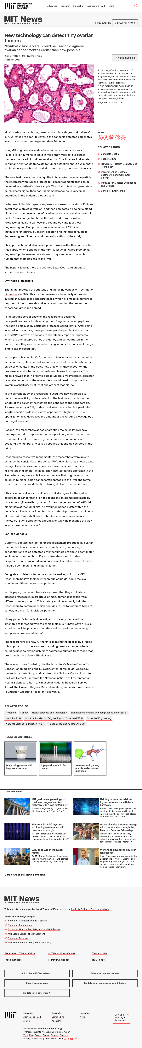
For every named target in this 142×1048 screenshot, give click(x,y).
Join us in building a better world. (121, 1017)
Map (31, 1035)
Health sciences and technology (49, 712)
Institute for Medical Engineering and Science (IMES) (54, 718)
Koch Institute (108, 158)
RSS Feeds (98, 959)
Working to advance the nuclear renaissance (118, 851)
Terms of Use (99, 953)
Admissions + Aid (96, 6)
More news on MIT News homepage (24, 874)
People (46, 1035)
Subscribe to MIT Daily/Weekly (37, 973)
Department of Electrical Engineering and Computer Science (115, 175)
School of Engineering (113, 190)
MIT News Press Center (61, 953)
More (112, 6)
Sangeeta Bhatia (110, 153)
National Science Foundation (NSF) (25, 723)
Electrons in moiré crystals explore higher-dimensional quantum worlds (47, 827)
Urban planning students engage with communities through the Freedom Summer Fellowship (118, 827)
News (82, 1017)
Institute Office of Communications (90, 909)
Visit (25, 1035)
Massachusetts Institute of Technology (42, 1028)
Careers (55, 1035)
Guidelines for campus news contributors (105, 983)
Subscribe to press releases (105, 973)
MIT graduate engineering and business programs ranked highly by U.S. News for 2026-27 (49, 802)
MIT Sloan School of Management (26, 933)
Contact (64, 1035)
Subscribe (104, 23)
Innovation (78, 6)
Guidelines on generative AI (37, 993)
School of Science (18, 938)
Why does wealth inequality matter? (47, 851)
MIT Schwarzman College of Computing (29, 942)
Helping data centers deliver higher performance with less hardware (116, 802)
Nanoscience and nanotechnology (66, 723)
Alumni (26, 1021)
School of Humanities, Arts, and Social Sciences (34, 929)
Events (38, 1035)
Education (52, 6)
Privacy (27, 1038)
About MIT (57, 1021)
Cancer (24, 712)
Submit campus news (37, 983)
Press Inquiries (13, 959)
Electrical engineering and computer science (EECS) (99, 712)
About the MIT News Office (19, 953)
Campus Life (58, 1017)
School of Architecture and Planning (27, 920)
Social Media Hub (54, 1038)
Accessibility (38, 1038)
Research (65, 6)
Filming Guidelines (59, 959)
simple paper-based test (19, 348)
